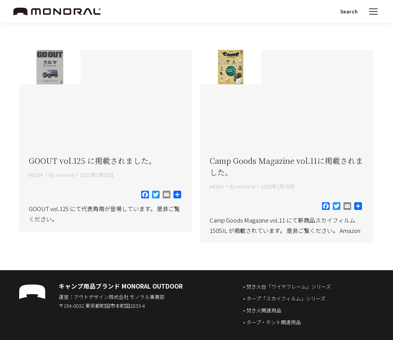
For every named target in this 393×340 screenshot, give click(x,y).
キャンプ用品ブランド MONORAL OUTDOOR (121, 286)
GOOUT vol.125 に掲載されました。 (92, 160)
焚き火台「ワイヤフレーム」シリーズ (288, 286)
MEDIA (36, 174)
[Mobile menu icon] (373, 12)
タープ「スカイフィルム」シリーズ (285, 298)
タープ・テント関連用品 (273, 322)
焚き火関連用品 (263, 310)
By (61, 174)
